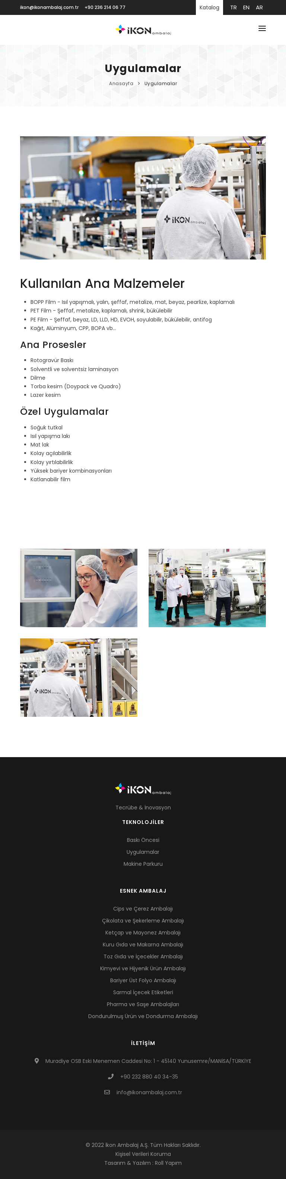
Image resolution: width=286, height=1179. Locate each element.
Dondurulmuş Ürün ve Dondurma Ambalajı (143, 1016)
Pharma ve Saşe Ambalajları (143, 1004)
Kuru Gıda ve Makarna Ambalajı (143, 944)
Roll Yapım (168, 1163)
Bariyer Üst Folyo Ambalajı (143, 980)
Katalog (209, 7)
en (246, 7)
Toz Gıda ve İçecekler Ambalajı (143, 956)
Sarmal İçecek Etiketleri (143, 992)
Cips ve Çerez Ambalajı (143, 908)
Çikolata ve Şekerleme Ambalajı (143, 920)
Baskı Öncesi (143, 840)
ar (259, 7)
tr (233, 7)
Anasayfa (122, 83)
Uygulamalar (160, 83)
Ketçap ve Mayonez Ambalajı (143, 932)
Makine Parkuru (143, 864)
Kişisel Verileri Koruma (143, 1154)
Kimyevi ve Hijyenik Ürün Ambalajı (143, 968)
